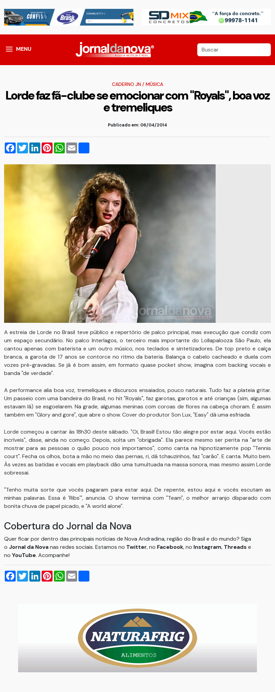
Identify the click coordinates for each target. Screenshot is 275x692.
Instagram (207, 547)
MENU (23, 48)
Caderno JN (126, 84)
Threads (236, 547)
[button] (9, 50)
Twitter (136, 547)
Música (154, 84)
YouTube (24, 555)
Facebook (170, 547)
